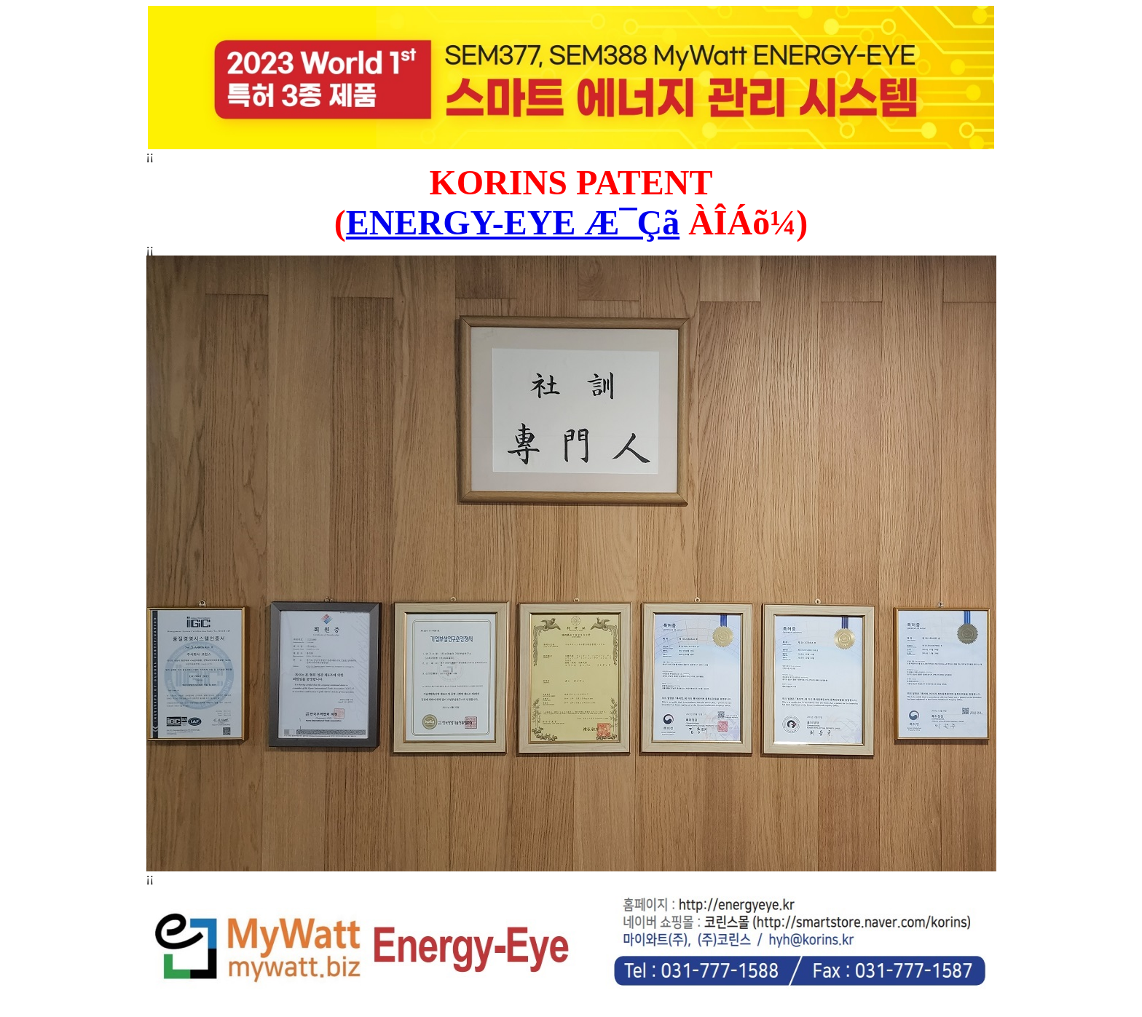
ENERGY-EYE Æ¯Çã (513, 222)
